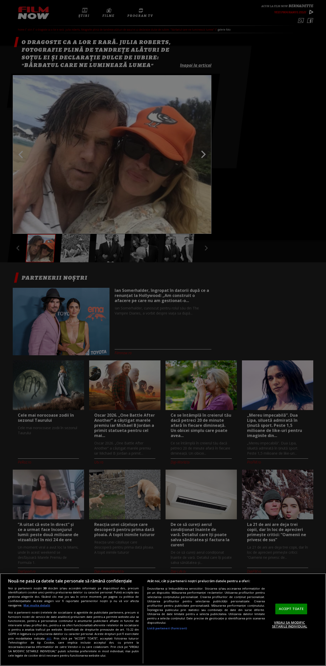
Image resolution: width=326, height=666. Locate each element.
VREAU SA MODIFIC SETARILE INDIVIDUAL (289, 624)
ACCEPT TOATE (291, 608)
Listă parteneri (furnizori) (167, 628)
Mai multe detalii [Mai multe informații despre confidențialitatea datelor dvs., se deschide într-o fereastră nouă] (36, 605)
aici (48, 638)
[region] (163, 619)
